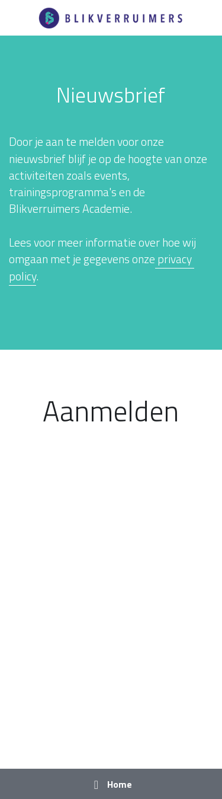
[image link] (111, 17)
